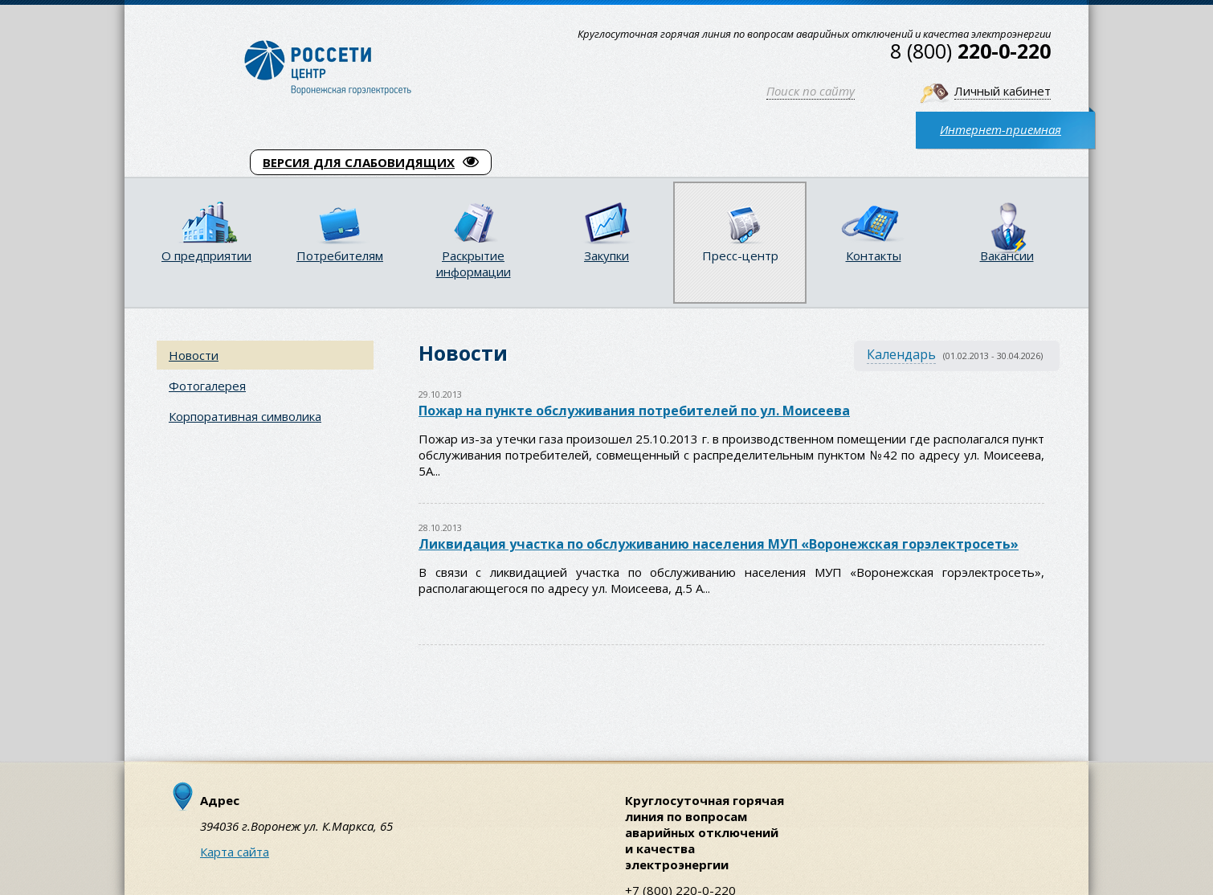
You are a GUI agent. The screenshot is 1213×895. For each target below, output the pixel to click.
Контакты (873, 255)
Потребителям (339, 255)
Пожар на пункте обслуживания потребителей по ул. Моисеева (634, 410)
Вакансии (1007, 255)
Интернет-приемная (1000, 129)
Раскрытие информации (473, 263)
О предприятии (206, 255)
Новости (194, 355)
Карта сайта (234, 852)
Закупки (606, 255)
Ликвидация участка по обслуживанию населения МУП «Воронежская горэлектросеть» (719, 544)
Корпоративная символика (245, 416)
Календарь (901, 354)
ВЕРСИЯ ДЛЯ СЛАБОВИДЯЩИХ (371, 162)
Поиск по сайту (810, 91)
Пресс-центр (740, 255)
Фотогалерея (207, 386)
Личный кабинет (1002, 91)
